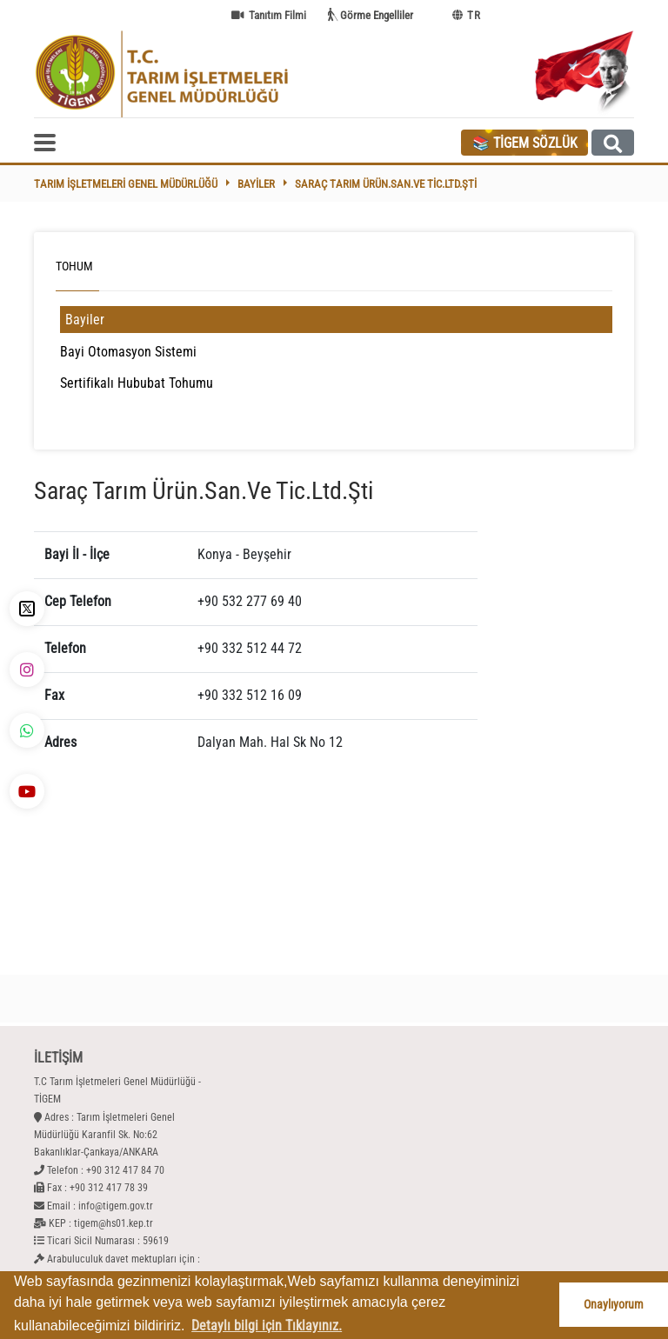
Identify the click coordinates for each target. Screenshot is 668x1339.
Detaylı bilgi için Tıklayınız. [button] (266, 1325)
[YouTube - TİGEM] (27, 791)
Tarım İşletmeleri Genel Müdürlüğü (125, 183)
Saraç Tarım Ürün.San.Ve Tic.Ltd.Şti (386, 183)
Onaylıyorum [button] (614, 1304)
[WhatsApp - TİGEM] (27, 730)
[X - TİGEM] (27, 608)
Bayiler (256, 183)
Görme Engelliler (376, 15)
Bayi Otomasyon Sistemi (128, 351)
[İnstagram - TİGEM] (27, 669)
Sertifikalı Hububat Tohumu (136, 383)
